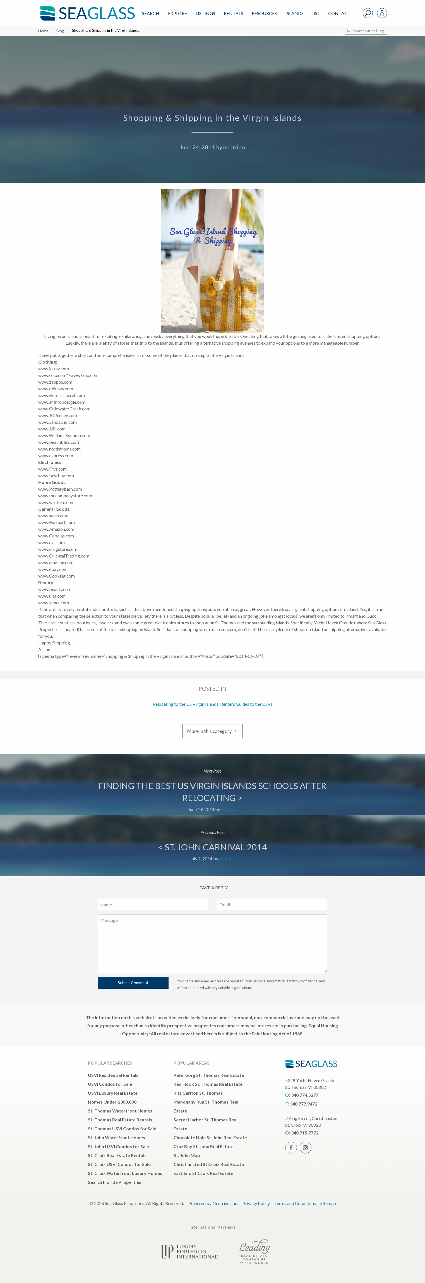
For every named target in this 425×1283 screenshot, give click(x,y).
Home (43, 31)
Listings (205, 13)
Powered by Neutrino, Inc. (213, 1203)
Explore (177, 13)
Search (150, 13)
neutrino (234, 147)
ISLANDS (294, 13)
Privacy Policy (256, 1203)
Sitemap (328, 1203)
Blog (60, 31)
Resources (264, 13)
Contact (339, 13)
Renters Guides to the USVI (246, 704)
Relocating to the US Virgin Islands (185, 704)
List (315, 13)
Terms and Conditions (295, 1203)
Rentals (233, 13)
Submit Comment (133, 982)
